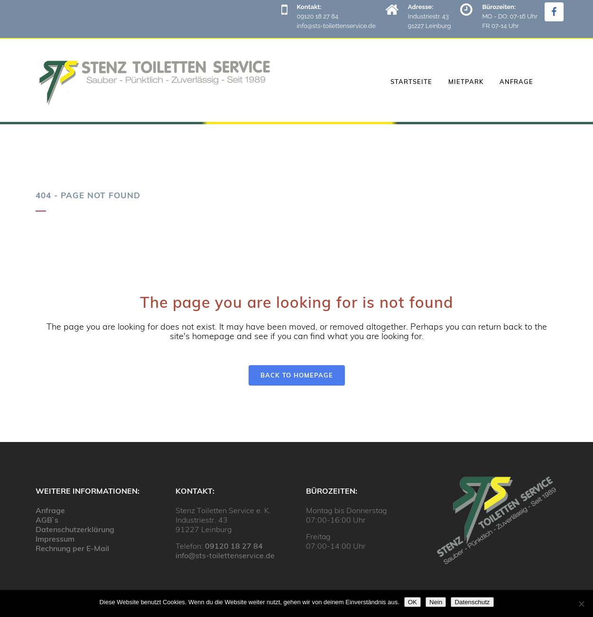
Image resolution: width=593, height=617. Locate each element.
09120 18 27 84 (234, 546)
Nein (435, 602)
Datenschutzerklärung (75, 529)
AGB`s (47, 520)
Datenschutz (472, 602)
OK (412, 602)
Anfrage (50, 510)
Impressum (55, 538)
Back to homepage (296, 375)
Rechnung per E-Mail (72, 548)
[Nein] (581, 603)
